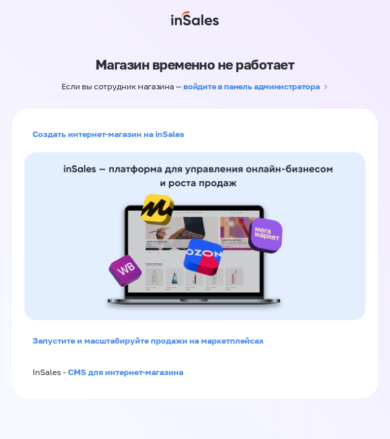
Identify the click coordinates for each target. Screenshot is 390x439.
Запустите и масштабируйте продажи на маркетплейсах (148, 340)
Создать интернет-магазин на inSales (108, 134)
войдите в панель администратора (251, 86)
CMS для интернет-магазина (125, 372)
